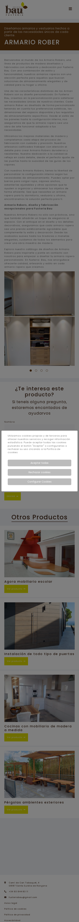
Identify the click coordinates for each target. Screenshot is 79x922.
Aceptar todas (39, 463)
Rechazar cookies (39, 472)
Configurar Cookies (39, 481)
